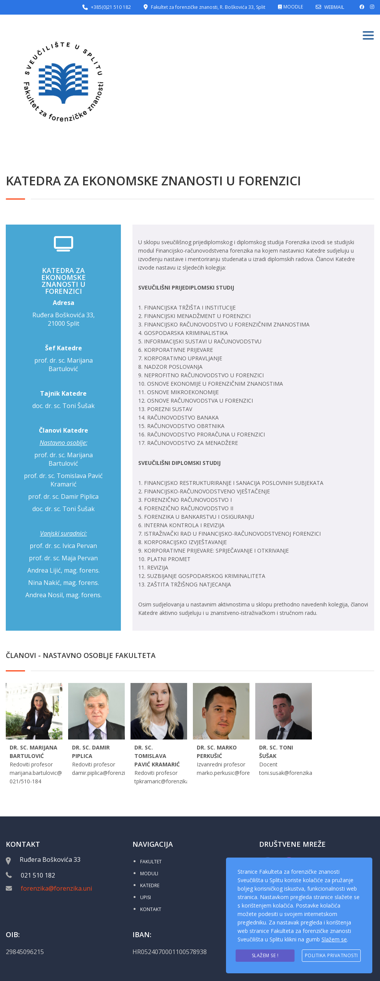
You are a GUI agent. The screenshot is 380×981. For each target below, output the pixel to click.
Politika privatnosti (331, 955)
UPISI (145, 897)
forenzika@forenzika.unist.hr (63, 888)
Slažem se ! (265, 955)
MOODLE (293, 6)
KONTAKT (150, 909)
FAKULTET (151, 861)
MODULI (149, 873)
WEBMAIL (334, 7)
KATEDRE (149, 885)
